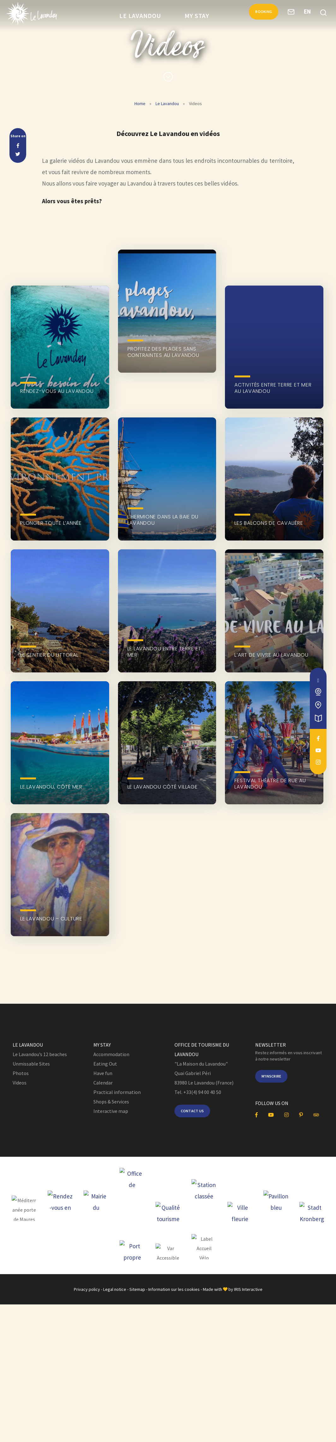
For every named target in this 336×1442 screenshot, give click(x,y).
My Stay (197, 16)
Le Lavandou (140, 16)
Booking (259, 14)
